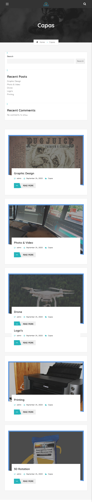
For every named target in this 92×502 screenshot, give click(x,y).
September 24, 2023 (34, 178)
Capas (50, 178)
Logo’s (10, 91)
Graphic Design (14, 81)
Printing (10, 94)
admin (19, 178)
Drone (10, 88)
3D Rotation (22, 469)
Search (10, 56)
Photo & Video (13, 85)
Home (42, 42)
